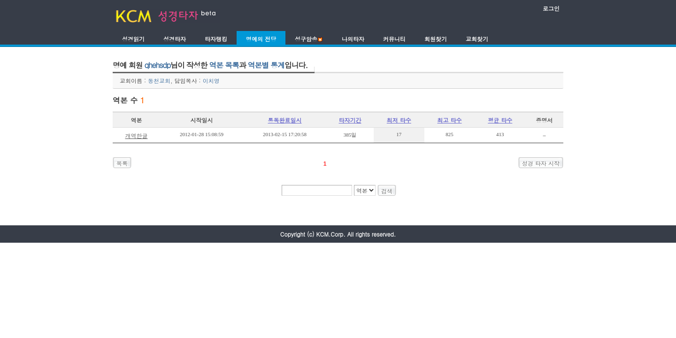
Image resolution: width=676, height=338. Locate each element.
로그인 (551, 8)
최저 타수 (399, 120)
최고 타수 (450, 120)
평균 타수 (500, 120)
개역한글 (136, 135)
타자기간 (350, 120)
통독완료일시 (285, 120)
